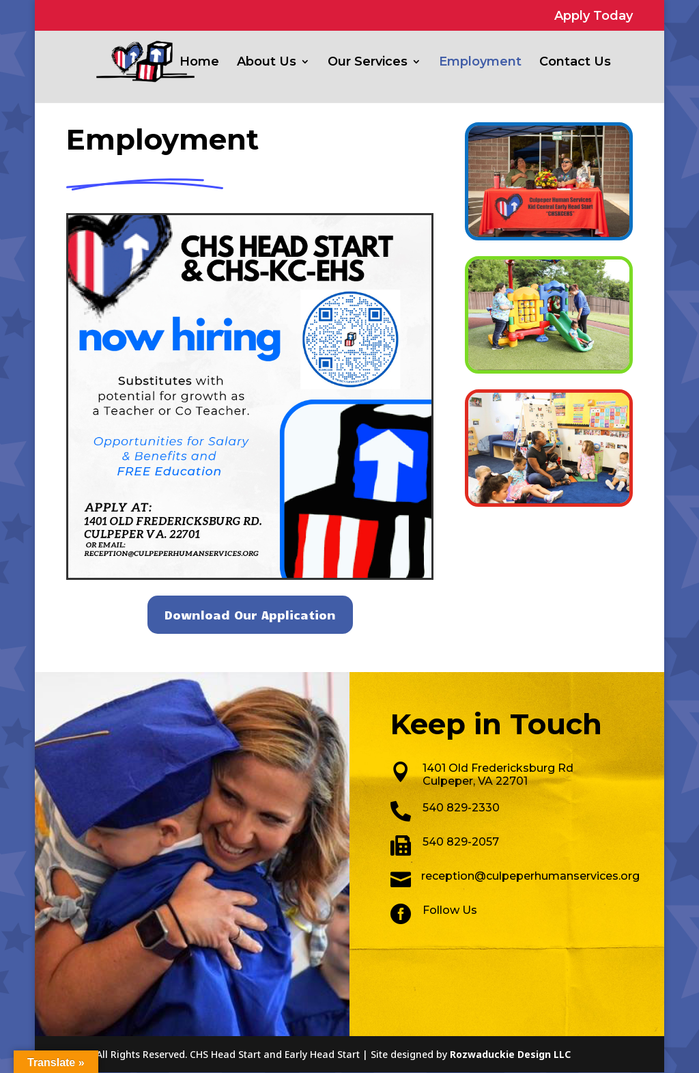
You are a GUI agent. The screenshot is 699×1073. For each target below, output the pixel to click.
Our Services (368, 63)
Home (199, 63)
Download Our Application (249, 614)
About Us (266, 63)
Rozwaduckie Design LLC (510, 1054)
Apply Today (593, 16)
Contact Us (575, 63)
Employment (480, 63)
